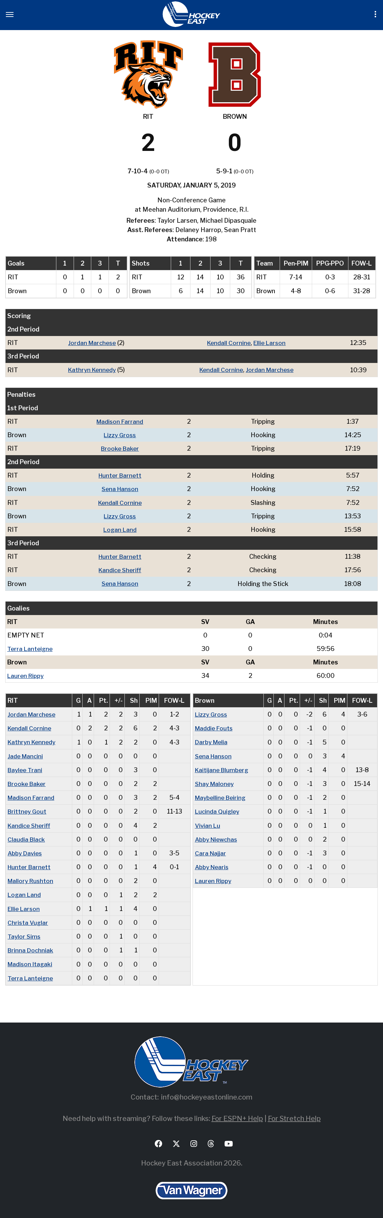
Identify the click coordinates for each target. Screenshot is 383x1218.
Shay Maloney (215, 782)
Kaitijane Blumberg (223, 768)
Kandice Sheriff (120, 569)
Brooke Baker (121, 448)
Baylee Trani (26, 768)
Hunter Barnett (120, 475)
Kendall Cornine (229, 342)
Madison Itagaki (31, 962)
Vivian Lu (208, 823)
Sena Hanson (121, 488)
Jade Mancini (26, 754)
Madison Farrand (120, 421)
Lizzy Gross (121, 434)
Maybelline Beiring (222, 796)
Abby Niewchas (218, 837)
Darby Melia (212, 741)
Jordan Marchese (91, 342)
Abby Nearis (213, 865)
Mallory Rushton (32, 879)
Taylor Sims (24, 934)
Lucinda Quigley (218, 810)
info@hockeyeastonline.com (206, 1095)
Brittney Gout (28, 810)
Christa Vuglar (28, 920)
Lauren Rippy (26, 674)
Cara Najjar (211, 851)
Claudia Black (27, 837)
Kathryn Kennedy (91, 369)
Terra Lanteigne (30, 647)
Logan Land (121, 529)
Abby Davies (26, 851)
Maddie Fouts (215, 727)
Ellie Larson (271, 342)
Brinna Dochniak (31, 948)
